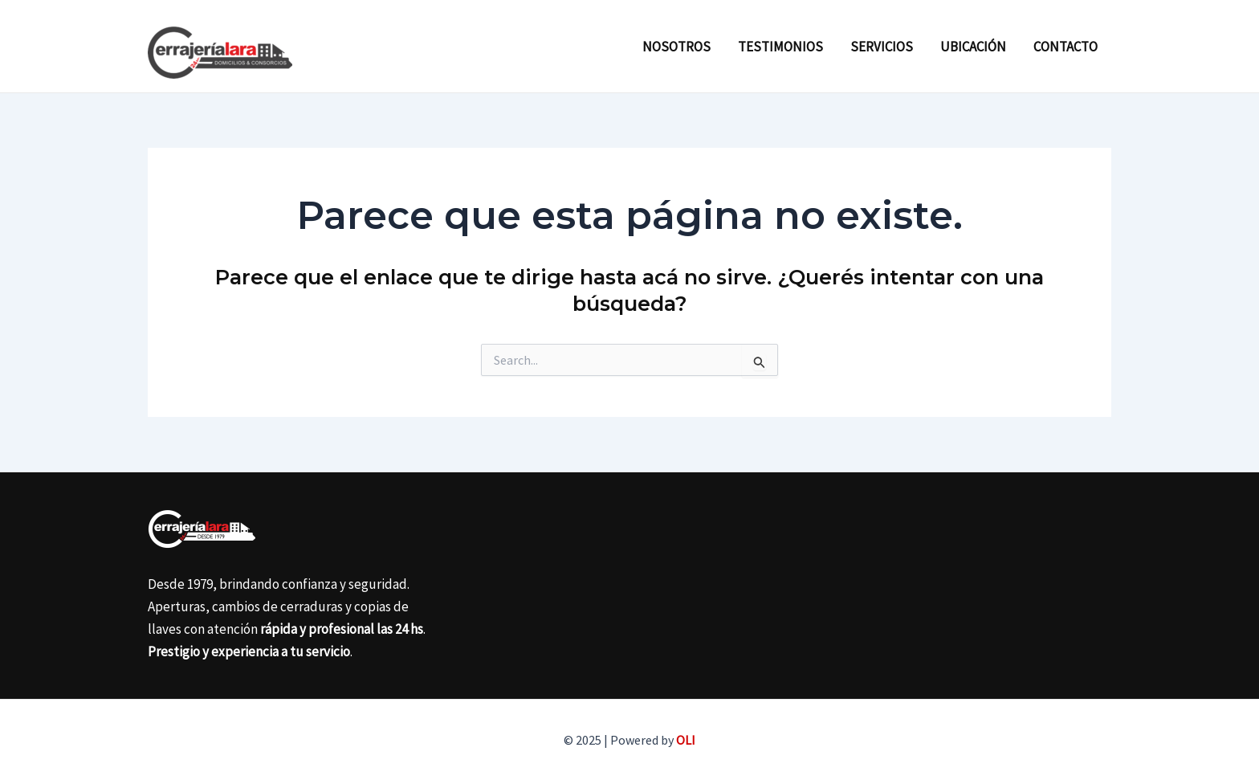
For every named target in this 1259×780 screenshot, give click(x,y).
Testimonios (780, 46)
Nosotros (676, 46)
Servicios (881, 46)
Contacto (1065, 46)
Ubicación (973, 46)
